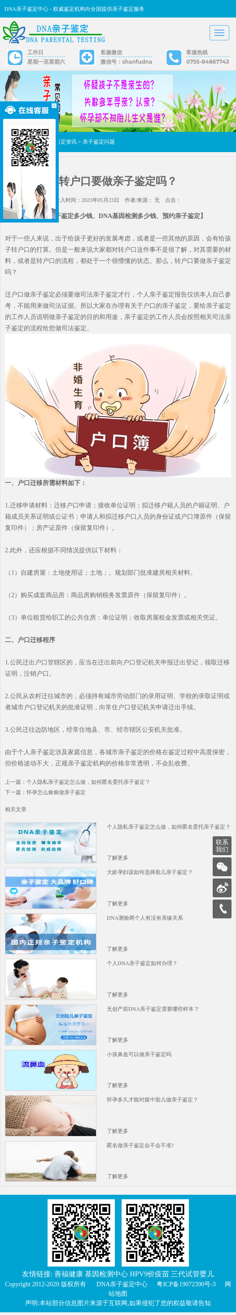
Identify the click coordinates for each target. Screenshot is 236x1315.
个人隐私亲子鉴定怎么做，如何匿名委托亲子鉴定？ (169, 827)
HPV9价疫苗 (149, 1276)
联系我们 (222, 846)
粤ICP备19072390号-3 (186, 1287)
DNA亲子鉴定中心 (122, 1287)
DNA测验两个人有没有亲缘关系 (145, 919)
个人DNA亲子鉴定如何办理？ (142, 964)
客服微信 (111, 52)
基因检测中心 (106, 1276)
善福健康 (68, 1276)
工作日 (35, 52)
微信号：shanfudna (126, 61)
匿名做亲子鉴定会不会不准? (140, 1148)
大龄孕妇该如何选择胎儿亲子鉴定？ (150, 873)
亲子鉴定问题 (99, 142)
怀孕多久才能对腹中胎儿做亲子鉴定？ (152, 1102)
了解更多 (117, 859)
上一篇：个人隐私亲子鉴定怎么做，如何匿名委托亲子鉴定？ (77, 782)
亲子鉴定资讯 (60, 142)
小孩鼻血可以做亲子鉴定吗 (139, 1056)
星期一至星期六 (46, 61)
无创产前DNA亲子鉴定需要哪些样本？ (153, 1010)
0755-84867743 (207, 61)
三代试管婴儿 (192, 1276)
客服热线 (197, 52)
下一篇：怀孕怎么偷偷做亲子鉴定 (45, 793)
